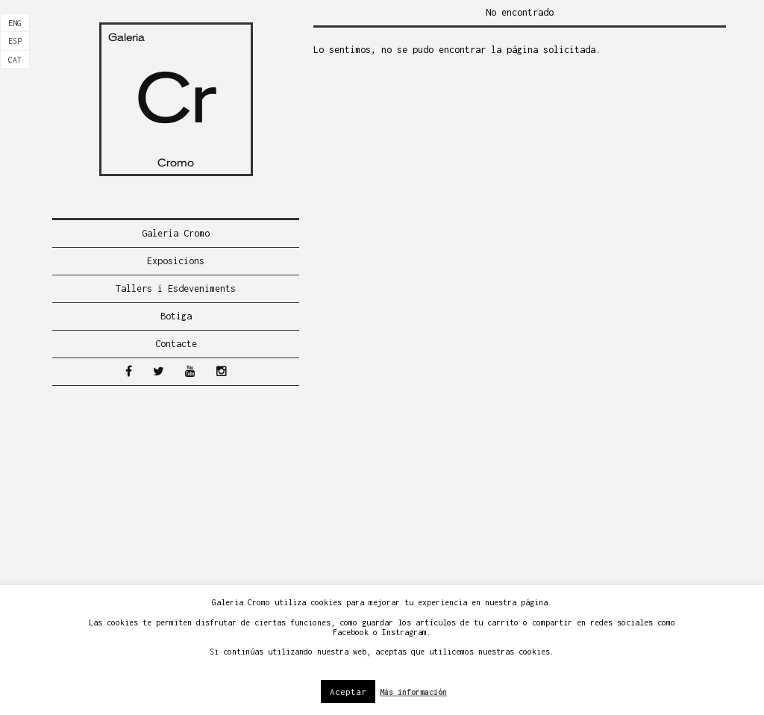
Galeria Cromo (176, 233)
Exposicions (175, 260)
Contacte (176, 343)
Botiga (176, 316)
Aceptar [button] (348, 691)
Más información (413, 691)
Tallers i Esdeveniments (176, 288)
